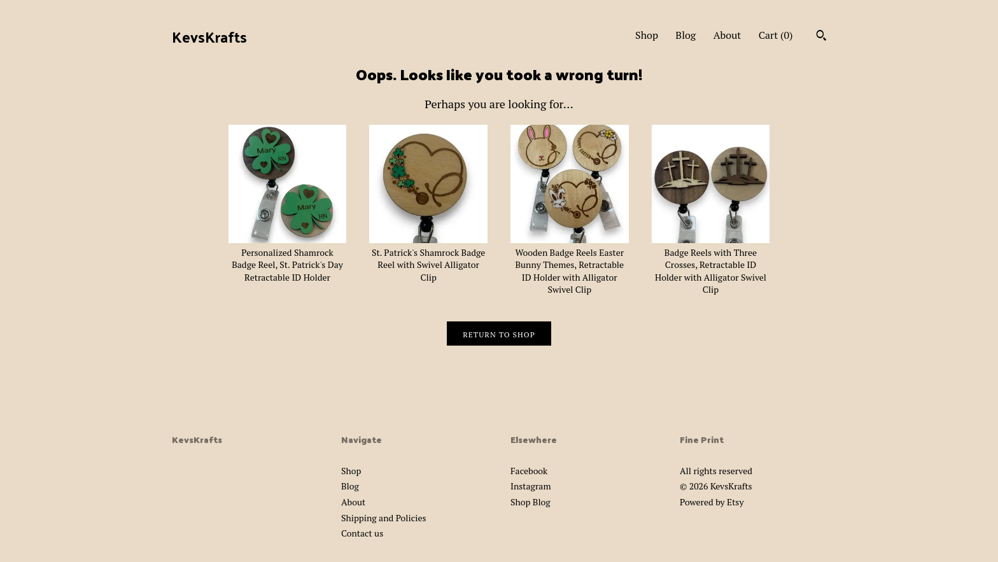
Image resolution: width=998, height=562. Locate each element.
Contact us (362, 533)
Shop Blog (530, 502)
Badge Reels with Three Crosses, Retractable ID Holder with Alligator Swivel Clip (711, 264)
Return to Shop (499, 334)
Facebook (528, 471)
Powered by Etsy (711, 502)
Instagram (530, 486)
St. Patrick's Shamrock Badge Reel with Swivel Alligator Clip (428, 258)
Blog (685, 35)
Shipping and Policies (383, 518)
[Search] (821, 37)
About (727, 35)
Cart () (776, 35)
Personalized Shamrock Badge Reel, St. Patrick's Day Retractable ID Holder (287, 258)
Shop (646, 35)
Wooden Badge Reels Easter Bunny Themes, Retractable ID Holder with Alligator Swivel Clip (569, 264)
